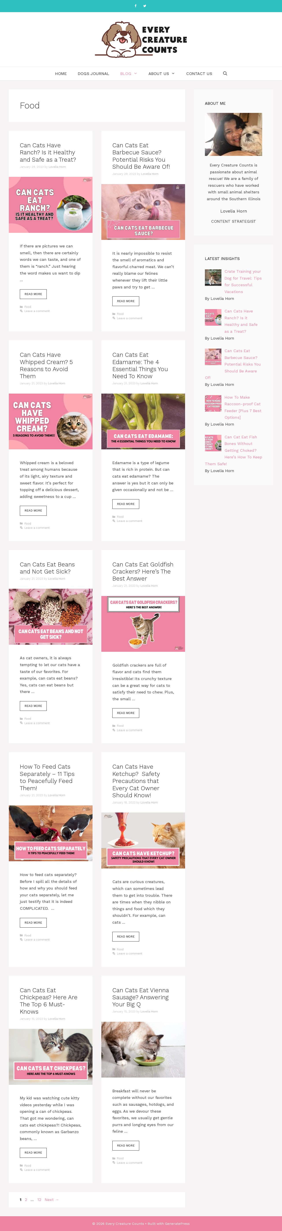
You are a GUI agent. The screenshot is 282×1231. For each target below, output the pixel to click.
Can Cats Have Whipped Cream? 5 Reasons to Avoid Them (46, 365)
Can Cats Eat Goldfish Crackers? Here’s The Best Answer (142, 571)
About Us (164, 73)
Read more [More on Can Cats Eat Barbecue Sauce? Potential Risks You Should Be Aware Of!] (126, 301)
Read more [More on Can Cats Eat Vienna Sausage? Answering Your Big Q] (126, 1145)
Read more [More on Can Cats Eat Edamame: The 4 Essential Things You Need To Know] (126, 504)
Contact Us (199, 73)
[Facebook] (135, 6)
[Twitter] (144, 6)
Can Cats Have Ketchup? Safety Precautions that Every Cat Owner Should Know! (136, 781)
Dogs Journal (93, 73)
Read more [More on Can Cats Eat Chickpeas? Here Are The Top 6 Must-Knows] (33, 1152)
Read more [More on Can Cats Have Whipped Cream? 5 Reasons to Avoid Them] (33, 510)
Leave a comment (37, 311)
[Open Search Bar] (225, 73)
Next (52, 1199)
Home (61, 73)
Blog (131, 73)
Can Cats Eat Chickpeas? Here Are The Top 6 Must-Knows (49, 1001)
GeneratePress (177, 1224)
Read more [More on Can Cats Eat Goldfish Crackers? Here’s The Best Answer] (126, 713)
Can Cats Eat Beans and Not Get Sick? (47, 568)
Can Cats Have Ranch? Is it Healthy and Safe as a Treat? (48, 152)
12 (39, 1199)
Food (27, 306)
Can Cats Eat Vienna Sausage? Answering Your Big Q (140, 997)
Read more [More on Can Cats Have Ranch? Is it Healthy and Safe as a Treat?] (33, 294)
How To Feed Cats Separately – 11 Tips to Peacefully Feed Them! (47, 777)
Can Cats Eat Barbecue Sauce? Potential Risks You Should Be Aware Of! (141, 156)
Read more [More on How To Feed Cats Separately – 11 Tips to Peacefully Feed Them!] (33, 922)
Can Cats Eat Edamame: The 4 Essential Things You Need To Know (140, 365)
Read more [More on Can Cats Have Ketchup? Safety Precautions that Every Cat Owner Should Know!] (126, 936)
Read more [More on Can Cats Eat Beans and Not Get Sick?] (33, 706)
